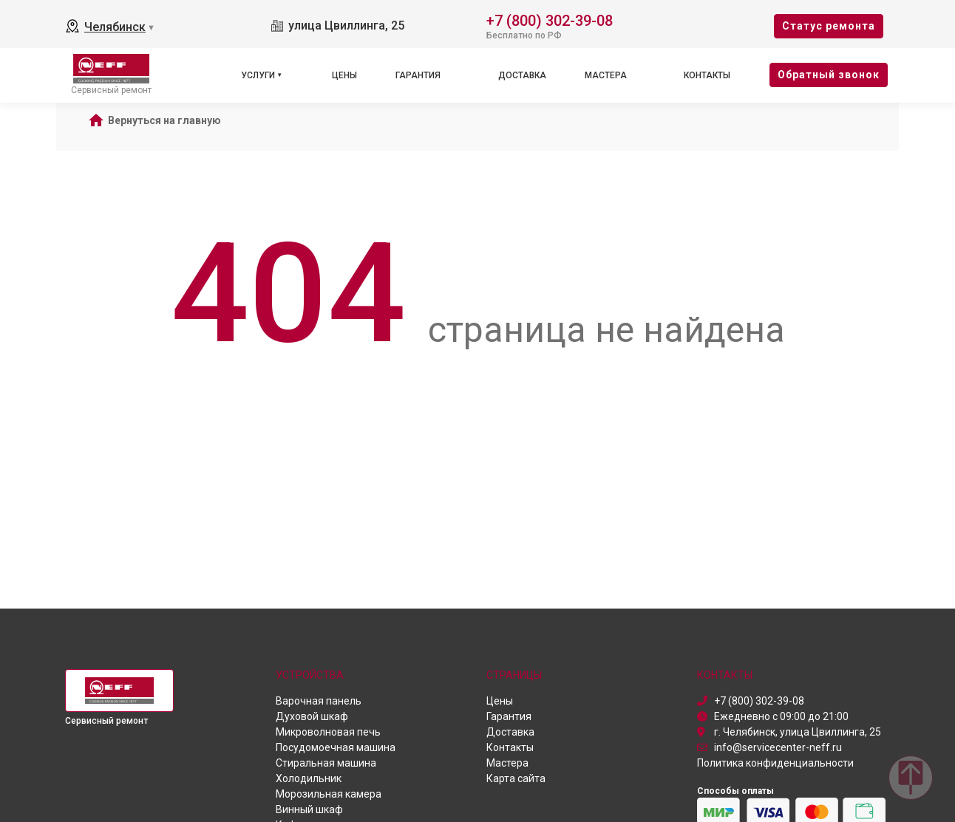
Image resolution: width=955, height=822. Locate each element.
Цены (344, 75)
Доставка (522, 75)
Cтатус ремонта (828, 26)
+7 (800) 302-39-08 (549, 19)
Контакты (707, 75)
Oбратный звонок (829, 75)
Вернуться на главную (164, 120)
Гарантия (418, 75)
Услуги (258, 75)
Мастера (606, 75)
